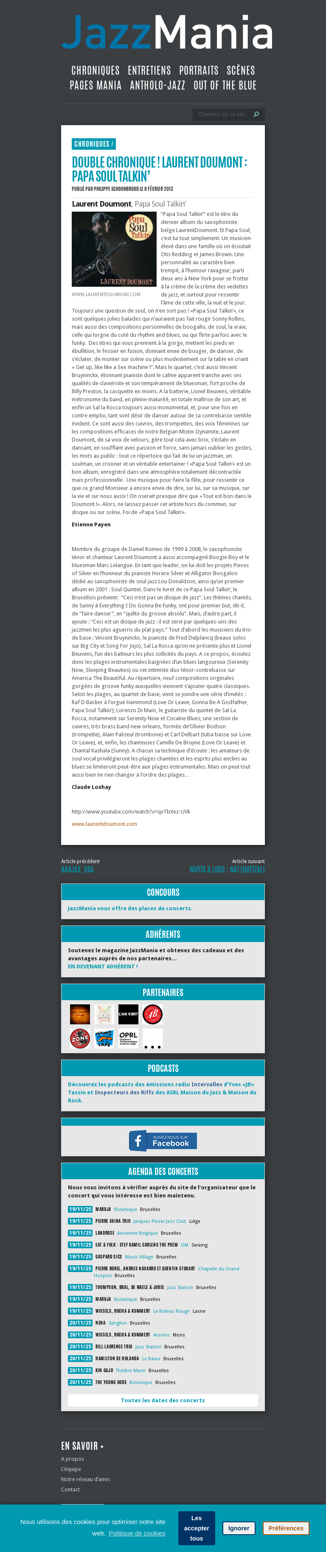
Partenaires (163, 992)
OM (184, 1245)
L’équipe (71, 1469)
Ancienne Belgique (137, 1233)
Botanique (125, 1209)
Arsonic (161, 1335)
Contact (70, 1489)
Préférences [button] (286, 1528)
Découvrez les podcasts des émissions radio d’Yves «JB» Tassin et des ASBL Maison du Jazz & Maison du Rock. (162, 1092)
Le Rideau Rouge (171, 1311)
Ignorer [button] (239, 1528)
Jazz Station (180, 1287)
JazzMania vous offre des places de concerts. (130, 908)
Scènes (241, 70)
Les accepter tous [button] (196, 1528)
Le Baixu (151, 1359)
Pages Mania (96, 85)
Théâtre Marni (131, 1370)
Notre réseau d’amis (85, 1479)
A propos (72, 1459)
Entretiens (149, 70)
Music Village (139, 1257)
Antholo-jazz (157, 85)
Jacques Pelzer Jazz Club (159, 1221)
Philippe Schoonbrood (116, 189)
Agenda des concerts (163, 1171)
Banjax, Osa (77, 869)
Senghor (118, 1323)
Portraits (199, 70)
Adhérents (163, 934)
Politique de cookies (137, 1533)
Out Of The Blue (225, 85)
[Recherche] (223, 114)
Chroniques (95, 70)
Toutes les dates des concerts (163, 1400)
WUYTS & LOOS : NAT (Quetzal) (227, 869)
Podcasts (163, 1068)
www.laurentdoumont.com (104, 824)
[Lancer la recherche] (256, 114)
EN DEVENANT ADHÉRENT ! (103, 966)
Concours (163, 892)
